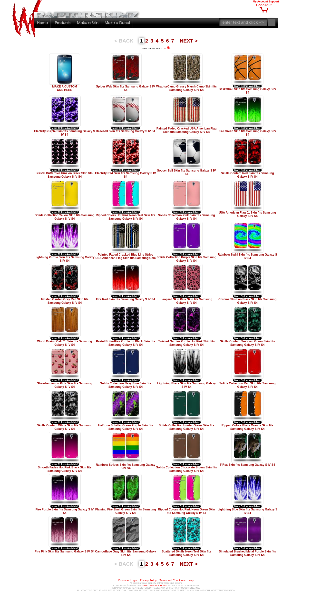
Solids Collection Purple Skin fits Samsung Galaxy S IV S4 (186, 259)
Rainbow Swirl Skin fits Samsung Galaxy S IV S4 (247, 256)
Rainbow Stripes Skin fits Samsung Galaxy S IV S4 (125, 466)
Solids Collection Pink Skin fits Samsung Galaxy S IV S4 (186, 217)
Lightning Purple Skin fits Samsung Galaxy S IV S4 (64, 259)
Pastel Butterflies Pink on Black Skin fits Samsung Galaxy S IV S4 (65, 175)
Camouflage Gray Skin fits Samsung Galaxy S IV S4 (125, 553)
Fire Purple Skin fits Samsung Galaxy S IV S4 (65, 511)
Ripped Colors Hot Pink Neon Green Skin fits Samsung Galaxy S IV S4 (186, 511)
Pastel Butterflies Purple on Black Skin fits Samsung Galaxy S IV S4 (125, 343)
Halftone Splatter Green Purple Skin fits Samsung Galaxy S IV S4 (125, 427)
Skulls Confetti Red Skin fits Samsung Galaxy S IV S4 (247, 175)
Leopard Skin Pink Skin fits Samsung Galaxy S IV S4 (186, 301)
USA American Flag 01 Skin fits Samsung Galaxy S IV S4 (247, 214)
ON (168, 48)
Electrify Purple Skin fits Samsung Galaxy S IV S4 (64, 133)
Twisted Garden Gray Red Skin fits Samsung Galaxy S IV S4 (64, 301)
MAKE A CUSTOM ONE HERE (64, 88)
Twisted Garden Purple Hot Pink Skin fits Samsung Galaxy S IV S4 (186, 343)
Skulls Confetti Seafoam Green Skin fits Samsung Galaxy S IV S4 (247, 343)
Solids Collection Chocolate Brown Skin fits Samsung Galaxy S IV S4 (186, 469)
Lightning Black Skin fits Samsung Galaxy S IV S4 (186, 385)
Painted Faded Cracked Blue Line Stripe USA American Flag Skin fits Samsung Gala (125, 256)
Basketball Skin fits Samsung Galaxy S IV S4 (247, 90)
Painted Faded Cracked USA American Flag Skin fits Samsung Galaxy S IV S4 (186, 130)
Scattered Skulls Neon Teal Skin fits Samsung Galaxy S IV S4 (186, 553)
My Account (260, 1)
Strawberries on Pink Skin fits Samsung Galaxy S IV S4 (64, 385)
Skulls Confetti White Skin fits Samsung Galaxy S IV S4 (64, 427)
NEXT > (188, 40)
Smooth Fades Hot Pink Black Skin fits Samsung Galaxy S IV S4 (64, 469)
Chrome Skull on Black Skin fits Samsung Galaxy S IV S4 (247, 301)
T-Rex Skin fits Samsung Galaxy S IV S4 (247, 464)
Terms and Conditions (172, 580)
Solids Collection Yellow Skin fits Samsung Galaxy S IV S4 (64, 217)
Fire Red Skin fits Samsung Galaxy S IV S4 (125, 299)
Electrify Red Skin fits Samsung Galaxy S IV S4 (125, 175)
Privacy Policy (148, 580)
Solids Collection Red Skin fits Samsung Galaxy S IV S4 (247, 385)
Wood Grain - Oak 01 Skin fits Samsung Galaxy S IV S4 (64, 343)
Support (274, 1)
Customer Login (127, 580)
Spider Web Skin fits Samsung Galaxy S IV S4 (125, 88)
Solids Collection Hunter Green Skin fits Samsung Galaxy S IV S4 (186, 427)
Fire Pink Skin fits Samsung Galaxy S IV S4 (65, 551)
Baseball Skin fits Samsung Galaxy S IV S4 (125, 131)
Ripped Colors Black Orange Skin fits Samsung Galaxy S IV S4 (247, 427)
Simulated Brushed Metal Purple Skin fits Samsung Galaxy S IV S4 (247, 553)
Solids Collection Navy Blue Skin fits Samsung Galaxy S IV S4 (125, 385)
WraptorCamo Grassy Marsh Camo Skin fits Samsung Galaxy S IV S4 (186, 88)
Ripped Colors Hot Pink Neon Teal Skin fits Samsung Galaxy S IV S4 (125, 217)
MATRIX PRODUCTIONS (154, 585)
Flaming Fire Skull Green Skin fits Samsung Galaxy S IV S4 (125, 511)
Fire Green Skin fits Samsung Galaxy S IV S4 (247, 133)
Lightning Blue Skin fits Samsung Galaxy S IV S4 (247, 511)
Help (191, 580)
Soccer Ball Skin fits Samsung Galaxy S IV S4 (186, 172)
